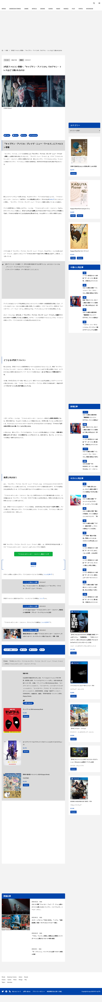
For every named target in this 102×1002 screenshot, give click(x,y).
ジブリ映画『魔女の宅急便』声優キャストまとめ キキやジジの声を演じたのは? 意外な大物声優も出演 (90, 538)
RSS (43, 649)
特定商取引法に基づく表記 (54, 991)
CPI (99, 991)
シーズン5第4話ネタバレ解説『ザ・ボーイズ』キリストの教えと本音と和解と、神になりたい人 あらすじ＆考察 (90, 563)
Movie (4, 8)
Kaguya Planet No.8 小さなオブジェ (80, 208)
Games (50, 8)
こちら (40, 598)
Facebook (34, 649)
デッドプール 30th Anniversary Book (33, 709)
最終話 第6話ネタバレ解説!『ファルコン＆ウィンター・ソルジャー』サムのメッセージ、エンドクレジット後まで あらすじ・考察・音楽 (42, 635)
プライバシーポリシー (39, 991)
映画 (6, 661)
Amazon (26, 716)
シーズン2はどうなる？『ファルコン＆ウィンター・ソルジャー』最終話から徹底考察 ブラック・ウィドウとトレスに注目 (43, 611)
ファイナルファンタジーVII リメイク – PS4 (82, 685)
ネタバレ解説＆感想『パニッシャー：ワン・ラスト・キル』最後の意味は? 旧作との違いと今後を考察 (90, 290)
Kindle (73, 215)
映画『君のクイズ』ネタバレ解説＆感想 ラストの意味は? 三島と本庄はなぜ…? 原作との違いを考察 (90, 303)
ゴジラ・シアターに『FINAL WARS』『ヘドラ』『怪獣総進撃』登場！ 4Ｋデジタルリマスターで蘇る (47, 921)
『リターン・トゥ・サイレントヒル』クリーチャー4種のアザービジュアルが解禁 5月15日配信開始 (90, 327)
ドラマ (85, 436)
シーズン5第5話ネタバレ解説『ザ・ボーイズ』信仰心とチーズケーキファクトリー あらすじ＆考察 (90, 575)
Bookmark (34, 135)
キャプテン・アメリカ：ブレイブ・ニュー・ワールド (42, 661)
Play (73, 8)
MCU (12, 661)
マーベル (33, 664)
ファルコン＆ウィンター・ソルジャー (19, 664)
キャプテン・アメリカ (21, 661)
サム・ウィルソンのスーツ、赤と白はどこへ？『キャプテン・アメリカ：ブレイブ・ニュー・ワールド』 (42, 587)
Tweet (7, 135)
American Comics (15, 8)
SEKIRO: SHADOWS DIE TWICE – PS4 (81, 801)
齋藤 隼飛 (14, 60)
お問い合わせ (28, 703)
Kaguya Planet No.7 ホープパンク (79, 251)
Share (16, 135)
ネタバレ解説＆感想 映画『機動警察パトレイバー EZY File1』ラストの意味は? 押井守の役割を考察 (90, 315)
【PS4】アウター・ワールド (78, 728)
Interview (89, 8)
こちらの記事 (46, 574)
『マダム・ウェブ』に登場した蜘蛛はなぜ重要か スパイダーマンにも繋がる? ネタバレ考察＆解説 (47, 937)
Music (58, 8)
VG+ (95, 991)
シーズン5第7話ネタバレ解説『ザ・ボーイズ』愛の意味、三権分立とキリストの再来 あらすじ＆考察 (90, 278)
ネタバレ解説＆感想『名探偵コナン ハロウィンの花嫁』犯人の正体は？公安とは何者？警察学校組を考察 (90, 587)
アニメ (85, 412)
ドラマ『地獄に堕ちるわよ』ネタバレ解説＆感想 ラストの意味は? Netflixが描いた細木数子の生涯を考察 (90, 489)
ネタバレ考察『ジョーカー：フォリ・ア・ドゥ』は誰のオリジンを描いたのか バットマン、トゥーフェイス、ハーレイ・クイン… (47, 907)
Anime (26, 8)
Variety (51, 199)
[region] (51, 30)
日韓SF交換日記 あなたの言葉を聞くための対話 (83, 166)
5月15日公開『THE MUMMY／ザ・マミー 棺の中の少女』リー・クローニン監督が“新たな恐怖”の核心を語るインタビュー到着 (90, 466)
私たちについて (16, 991)
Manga (66, 8)
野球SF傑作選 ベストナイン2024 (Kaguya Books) (36, 774)
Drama (42, 8)
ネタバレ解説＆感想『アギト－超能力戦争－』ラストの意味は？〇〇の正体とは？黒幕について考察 (90, 526)
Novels (34, 8)
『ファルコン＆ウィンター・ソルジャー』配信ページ (32, 554)
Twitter (24, 649)
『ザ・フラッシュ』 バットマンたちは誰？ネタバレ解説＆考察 (47, 953)
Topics (80, 8)
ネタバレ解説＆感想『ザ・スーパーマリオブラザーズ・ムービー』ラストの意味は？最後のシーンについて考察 (90, 501)
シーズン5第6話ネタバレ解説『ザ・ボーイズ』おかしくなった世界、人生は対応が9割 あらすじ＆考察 (90, 550)
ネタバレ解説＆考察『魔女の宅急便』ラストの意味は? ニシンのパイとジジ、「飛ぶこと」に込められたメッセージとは (90, 514)
